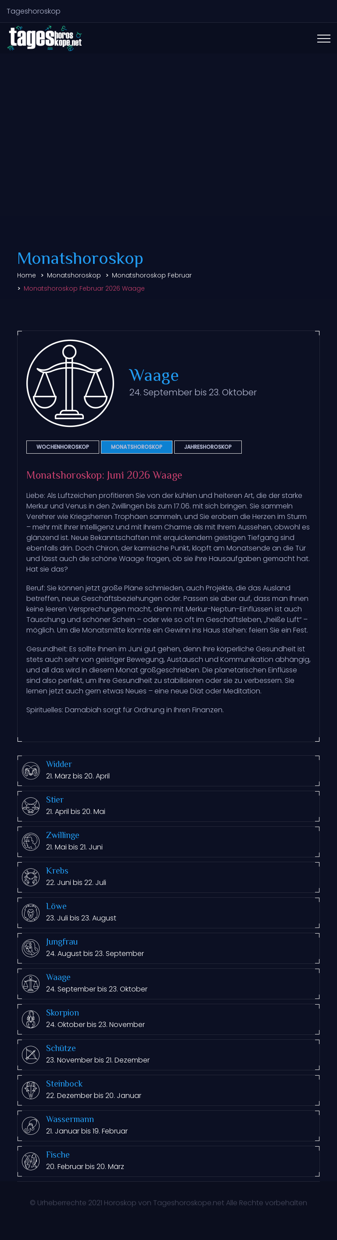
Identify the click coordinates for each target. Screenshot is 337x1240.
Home (26, 275)
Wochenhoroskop (62, 447)
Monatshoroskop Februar (152, 275)
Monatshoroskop (74, 275)
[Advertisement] (168, 150)
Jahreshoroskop (208, 447)
